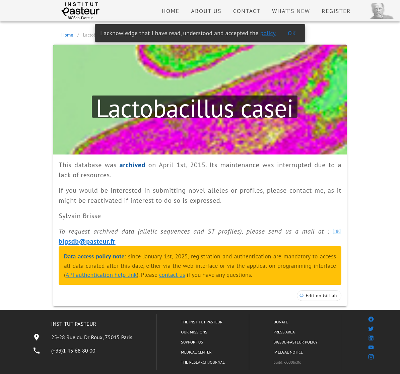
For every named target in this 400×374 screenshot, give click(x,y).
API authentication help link (101, 274)
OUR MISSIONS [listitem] (194, 331)
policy (268, 33)
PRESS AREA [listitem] (283, 331)
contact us (172, 274)
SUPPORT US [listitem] (192, 342)
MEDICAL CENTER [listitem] (196, 352)
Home (67, 35)
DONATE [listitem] (280, 321)
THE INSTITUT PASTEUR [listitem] (201, 321)
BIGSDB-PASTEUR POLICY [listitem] (295, 342)
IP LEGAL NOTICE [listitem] (288, 352)
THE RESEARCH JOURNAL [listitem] (202, 362)
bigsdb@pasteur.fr (87, 241)
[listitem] (82, 337)
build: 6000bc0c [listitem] (287, 362)
